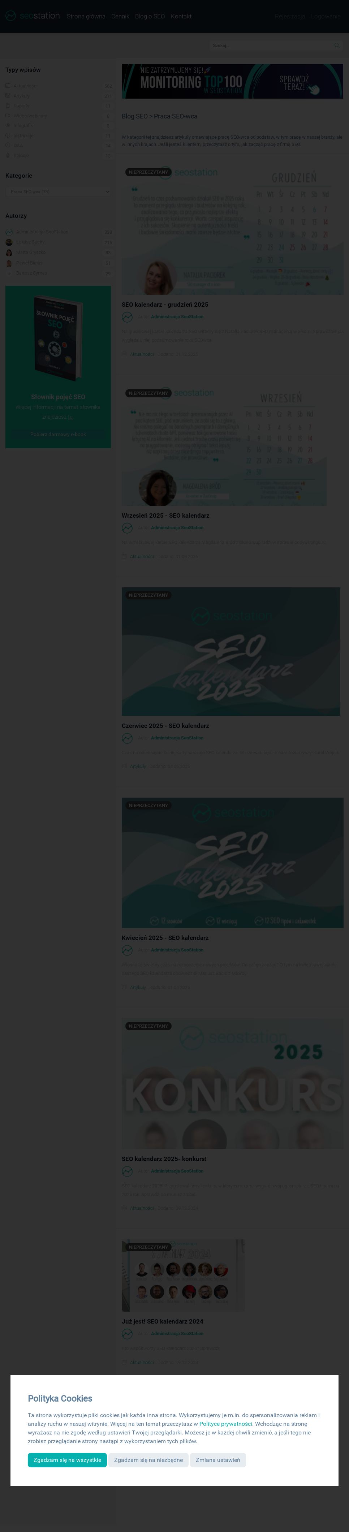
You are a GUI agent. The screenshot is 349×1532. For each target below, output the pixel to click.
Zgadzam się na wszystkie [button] (67, 1460)
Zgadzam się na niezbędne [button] (148, 1460)
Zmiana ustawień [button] (218, 1460)
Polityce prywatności (225, 1423)
